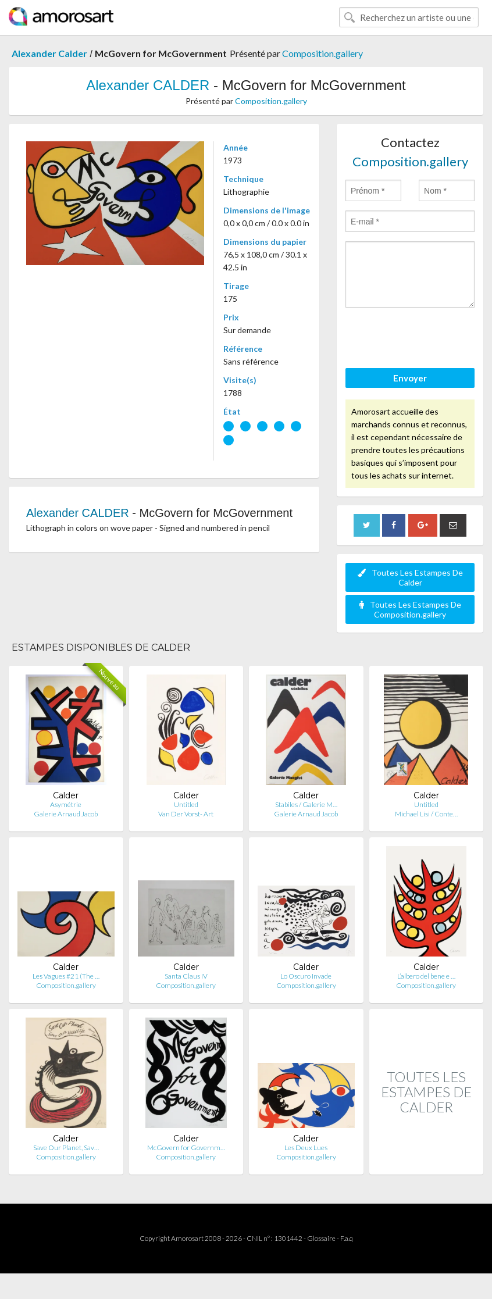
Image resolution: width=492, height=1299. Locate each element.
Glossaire (321, 1238)
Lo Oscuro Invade (305, 976)
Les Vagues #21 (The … (66, 976)
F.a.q (346, 1238)
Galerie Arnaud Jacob (66, 813)
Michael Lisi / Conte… (426, 813)
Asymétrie (65, 804)
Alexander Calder (49, 53)
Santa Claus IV (186, 976)
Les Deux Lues (305, 1147)
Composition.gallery (322, 53)
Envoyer (410, 378)
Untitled (186, 804)
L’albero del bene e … (426, 976)
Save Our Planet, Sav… (66, 1147)
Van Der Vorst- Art (185, 813)
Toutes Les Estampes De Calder (410, 577)
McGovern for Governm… (186, 1147)
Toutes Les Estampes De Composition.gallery (410, 609)
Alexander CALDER (147, 85)
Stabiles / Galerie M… (306, 804)
